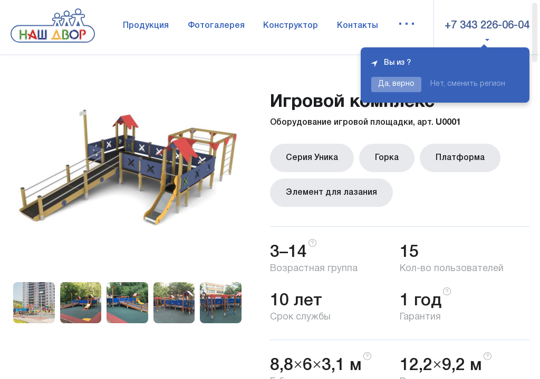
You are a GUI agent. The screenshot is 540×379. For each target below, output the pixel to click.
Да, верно (396, 84)
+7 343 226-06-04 (487, 26)
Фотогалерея (216, 25)
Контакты (357, 25)
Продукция (146, 25)
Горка (387, 158)
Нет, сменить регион (467, 84)
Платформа (460, 158)
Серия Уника (312, 158)
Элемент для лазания (331, 192)
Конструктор (290, 25)
